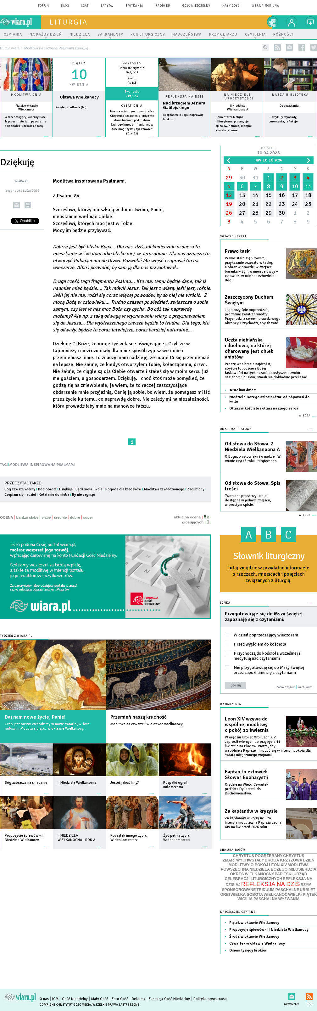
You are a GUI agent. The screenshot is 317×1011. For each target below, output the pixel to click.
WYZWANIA (288, 899)
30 (242, 177)
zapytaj (107, 6)
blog (65, 6)
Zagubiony (195, 489)
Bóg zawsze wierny (19, 489)
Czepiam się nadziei (20, 494)
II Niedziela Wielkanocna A (237, 107)
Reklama (138, 999)
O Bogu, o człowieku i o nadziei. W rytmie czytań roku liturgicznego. (253, 458)
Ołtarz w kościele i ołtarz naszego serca (263, 408)
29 (229, 177)
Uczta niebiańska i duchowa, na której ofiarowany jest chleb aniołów (249, 348)
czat (85, 6)
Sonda (225, 603)
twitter (313, 47)
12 (229, 195)
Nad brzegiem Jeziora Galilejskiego (184, 105)
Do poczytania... (291, 106)
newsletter (289, 47)
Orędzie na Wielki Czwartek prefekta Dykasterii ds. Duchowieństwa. (246, 789)
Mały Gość (231, 6)
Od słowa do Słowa (236, 429)
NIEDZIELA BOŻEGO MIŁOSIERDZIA (282, 869)
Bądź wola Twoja (89, 489)
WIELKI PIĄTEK (302, 894)
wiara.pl (20, 22)
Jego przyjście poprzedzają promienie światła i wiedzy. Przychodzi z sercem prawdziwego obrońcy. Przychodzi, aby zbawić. (253, 316)
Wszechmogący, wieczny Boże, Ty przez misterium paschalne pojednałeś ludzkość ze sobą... (26, 121)
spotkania (134, 6)
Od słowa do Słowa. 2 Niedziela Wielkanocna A (252, 446)
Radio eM (162, 6)
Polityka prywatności (210, 999)
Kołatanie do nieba (54, 494)
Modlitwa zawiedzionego (164, 489)
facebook (301, 47)
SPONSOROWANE (239, 890)
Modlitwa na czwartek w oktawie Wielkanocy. (146, 724)
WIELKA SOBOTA (247, 894)
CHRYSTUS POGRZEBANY (258, 856)
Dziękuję (66, 489)
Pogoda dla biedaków (123, 489)
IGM (55, 999)
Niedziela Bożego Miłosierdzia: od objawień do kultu (269, 399)
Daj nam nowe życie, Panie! (35, 717)
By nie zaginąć (83, 494)
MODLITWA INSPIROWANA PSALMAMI (42, 464)
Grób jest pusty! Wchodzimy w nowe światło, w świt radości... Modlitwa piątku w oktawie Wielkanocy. (47, 726)
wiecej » (79, 139)
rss (277, 47)
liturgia (69, 22)
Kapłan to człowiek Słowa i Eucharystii (246, 774)
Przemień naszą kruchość (138, 717)
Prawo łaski (238, 251)
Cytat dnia (132, 106)
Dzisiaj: (268, 151)
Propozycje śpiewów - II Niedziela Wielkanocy (269, 929)
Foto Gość (120, 999)
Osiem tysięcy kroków (248, 950)
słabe (46, 517)
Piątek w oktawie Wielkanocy (26, 107)
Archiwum (305, 687)
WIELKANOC (275, 894)
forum (43, 6)
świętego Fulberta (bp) (71, 107)
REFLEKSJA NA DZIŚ (270, 884)
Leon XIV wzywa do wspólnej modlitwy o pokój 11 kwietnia (247, 724)
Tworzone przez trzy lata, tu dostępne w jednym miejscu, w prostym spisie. (248, 500)
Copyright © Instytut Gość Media (65, 1005)
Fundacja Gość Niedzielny (169, 999)
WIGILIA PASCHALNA (257, 899)
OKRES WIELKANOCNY (252, 874)
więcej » (26, 139)
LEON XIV (278, 865)
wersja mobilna (265, 6)
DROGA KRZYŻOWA (283, 860)
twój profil (292, 22)
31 (255, 177)
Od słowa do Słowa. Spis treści (253, 486)
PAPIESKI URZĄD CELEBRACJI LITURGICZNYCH (266, 876)
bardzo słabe (27, 517)
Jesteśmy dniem (243, 390)
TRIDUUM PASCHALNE (277, 890)
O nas (44, 999)
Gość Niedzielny (196, 6)
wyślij (16, 205)
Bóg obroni (47, 489)
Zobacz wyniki (285, 687)
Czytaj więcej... (184, 139)
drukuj (28, 205)
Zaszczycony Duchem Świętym (249, 300)
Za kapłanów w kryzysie (251, 811)
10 (295, 186)
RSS (309, 995)
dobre (75, 517)
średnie (60, 517)
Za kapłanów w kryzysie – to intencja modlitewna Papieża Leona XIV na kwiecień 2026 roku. (253, 822)
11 (308, 186)
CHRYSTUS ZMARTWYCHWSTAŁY (263, 858)
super (88, 517)
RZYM (306, 885)
